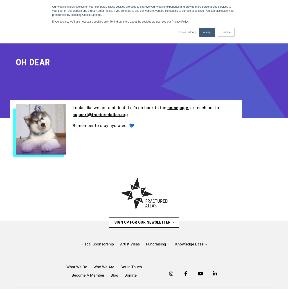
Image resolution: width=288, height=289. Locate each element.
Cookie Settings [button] (187, 32)
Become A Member (88, 275)
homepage (177, 107)
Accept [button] (207, 32)
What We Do (76, 267)
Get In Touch (131, 267)
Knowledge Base (191, 244)
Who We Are (103, 267)
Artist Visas (130, 244)
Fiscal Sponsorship (97, 244)
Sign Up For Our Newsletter (143, 222)
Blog (114, 275)
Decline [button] (226, 32)
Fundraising (157, 244)
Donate (130, 275)
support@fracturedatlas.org (100, 114)
